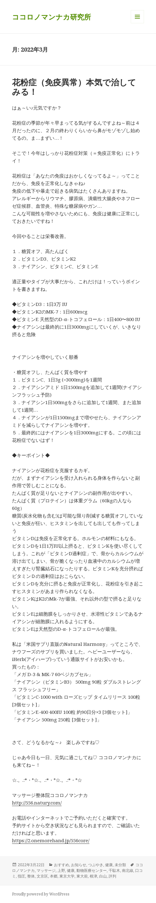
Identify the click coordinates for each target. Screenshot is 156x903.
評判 (112, 876)
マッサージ (46, 870)
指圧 (21, 876)
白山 (103, 876)
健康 (109, 864)
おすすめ (61, 864)
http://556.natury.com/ (37, 802)
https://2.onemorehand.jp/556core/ (50, 840)
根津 (93, 876)
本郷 (53, 876)
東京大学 (67, 876)
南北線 (127, 870)
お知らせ (78, 864)
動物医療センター (91, 870)
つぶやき (95, 864)
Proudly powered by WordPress (40, 894)
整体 (31, 876)
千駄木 (114, 870)
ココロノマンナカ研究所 (51, 16)
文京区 (42, 876)
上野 (61, 870)
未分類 (120, 864)
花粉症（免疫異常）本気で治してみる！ (74, 86)
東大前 (82, 876)
